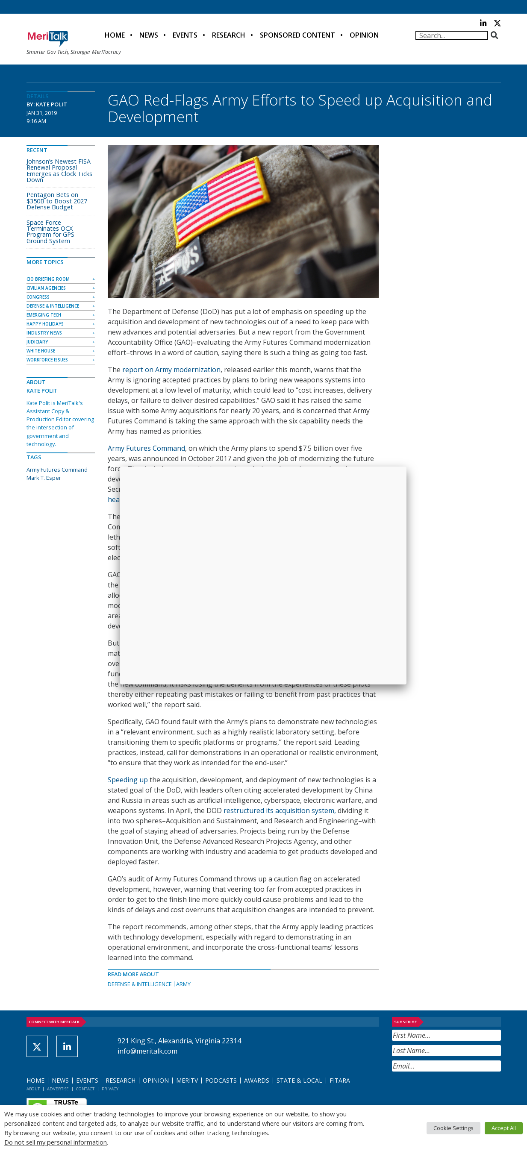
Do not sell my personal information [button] (55, 1142)
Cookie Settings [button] (453, 1128)
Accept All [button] (504, 1128)
